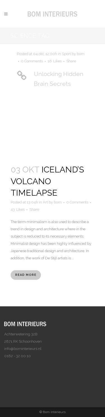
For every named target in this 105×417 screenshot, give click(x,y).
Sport (66, 54)
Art (45, 202)
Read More (25, 275)
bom (81, 54)
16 (55, 61)
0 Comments (32, 61)
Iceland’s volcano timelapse (47, 181)
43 (18, 210)
